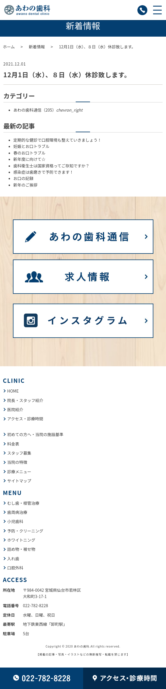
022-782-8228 (35, 605)
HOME (13, 391)
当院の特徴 (17, 462)
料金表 (13, 444)
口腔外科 (15, 568)
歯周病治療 (17, 512)
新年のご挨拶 (25, 185)
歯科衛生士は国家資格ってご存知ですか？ (51, 166)
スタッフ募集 (19, 453)
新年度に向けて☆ (29, 159)
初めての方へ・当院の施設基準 (35, 434)
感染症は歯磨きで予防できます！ (43, 172)
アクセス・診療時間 (25, 418)
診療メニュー (19, 471)
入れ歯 (13, 558)
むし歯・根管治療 (23, 503)
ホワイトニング (21, 540)
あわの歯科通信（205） (48, 110)
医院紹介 (15, 409)
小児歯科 (15, 521)
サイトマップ (19, 481)
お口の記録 (23, 178)
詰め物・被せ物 (21, 549)
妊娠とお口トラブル (31, 146)
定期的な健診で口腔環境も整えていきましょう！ (57, 140)
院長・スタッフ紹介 (25, 400)
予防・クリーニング (25, 531)
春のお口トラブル (29, 153)
